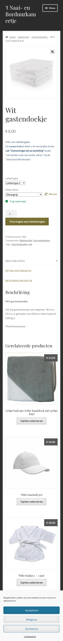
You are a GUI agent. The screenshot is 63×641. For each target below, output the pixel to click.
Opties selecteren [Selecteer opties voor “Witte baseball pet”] (31, 501)
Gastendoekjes (40, 37)
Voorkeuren (31, 628)
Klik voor (17, 141)
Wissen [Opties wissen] (53, 194)
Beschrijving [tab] (15, 260)
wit (30, 244)
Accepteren (31, 610)
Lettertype (11, 178)
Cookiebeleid (30, 636)
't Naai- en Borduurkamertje (20, 14)
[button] (52, 51)
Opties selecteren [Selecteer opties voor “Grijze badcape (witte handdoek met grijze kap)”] (31, 420)
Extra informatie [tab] (18, 270)
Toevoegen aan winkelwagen (27, 221)
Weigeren (31, 619)
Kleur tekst (11, 189)
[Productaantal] (11, 214)
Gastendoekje (20, 244)
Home (12, 37)
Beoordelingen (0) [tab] (18, 280)
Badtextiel (23, 37)
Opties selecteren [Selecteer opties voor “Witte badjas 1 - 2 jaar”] (31, 582)
